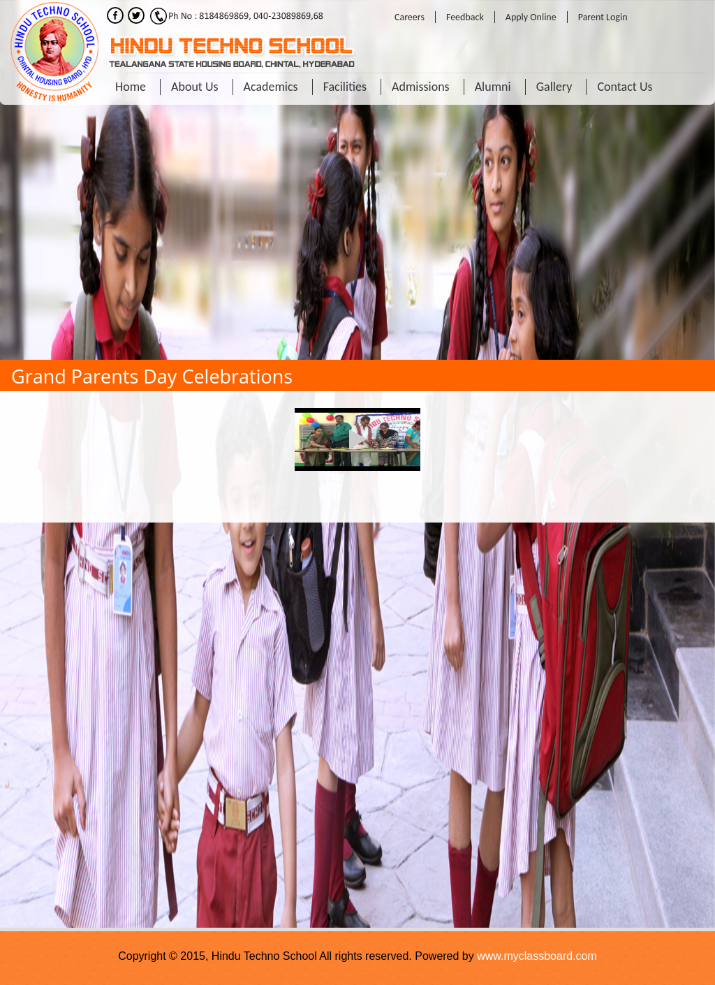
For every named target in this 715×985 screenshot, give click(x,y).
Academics (271, 86)
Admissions (421, 86)
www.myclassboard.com (537, 956)
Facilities (345, 86)
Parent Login (603, 17)
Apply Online (531, 17)
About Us (195, 86)
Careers (410, 17)
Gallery (554, 86)
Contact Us (624, 86)
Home (130, 86)
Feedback (465, 17)
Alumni (493, 86)
